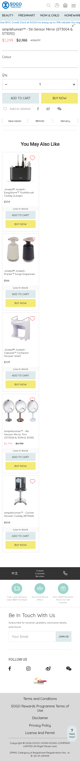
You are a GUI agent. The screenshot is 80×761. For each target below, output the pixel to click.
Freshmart (26, 15)
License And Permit (40, 733)
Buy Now (59, 98)
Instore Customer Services (40, 573)
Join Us (63, 636)
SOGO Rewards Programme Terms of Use (40, 708)
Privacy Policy (40, 725)
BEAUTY (7, 15)
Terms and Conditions (40, 699)
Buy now (21, 224)
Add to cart (21, 98)
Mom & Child (49, 15)
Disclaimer (40, 718)
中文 (15, 573)
